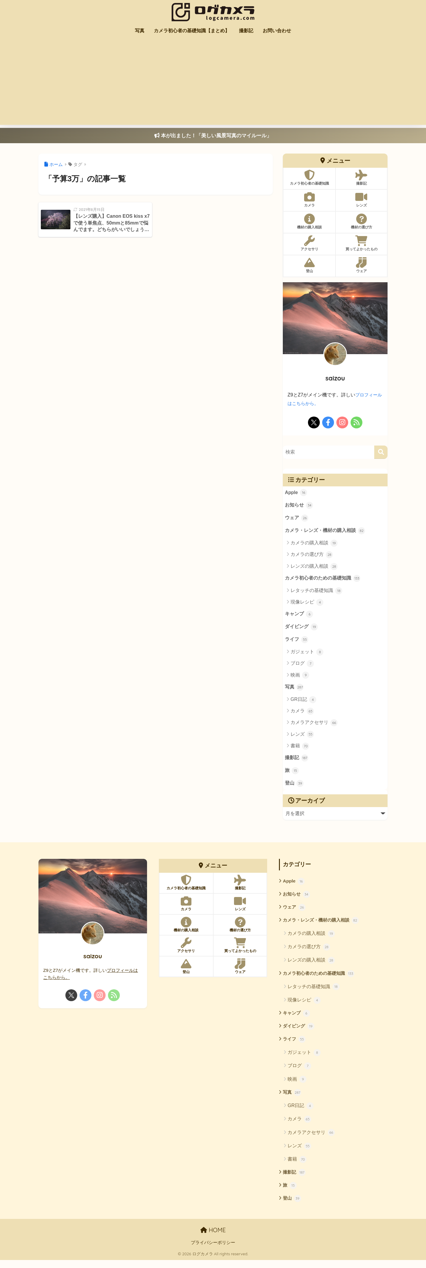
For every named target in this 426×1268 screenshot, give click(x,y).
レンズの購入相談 (314, 567)
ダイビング (301, 629)
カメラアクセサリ (314, 726)
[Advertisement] (213, 83)
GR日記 (303, 702)
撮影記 (246, 30)
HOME (213, 1238)
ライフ (297, 642)
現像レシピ (307, 604)
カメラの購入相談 (314, 544)
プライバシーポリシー (213, 1250)
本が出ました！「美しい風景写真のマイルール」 (213, 135)
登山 (294, 787)
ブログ (302, 666)
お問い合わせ (277, 30)
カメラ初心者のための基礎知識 (323, 580)
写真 (139, 30)
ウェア (297, 519)
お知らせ (299, 506)
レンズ (302, 737)
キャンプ (299, 616)
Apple (296, 493)
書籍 (300, 749)
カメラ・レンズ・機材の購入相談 (325, 532)
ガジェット (307, 654)
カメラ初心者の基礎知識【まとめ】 (192, 30)
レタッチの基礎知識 (316, 592)
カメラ (302, 714)
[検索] (381, 452)
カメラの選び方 (312, 556)
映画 (300, 678)
